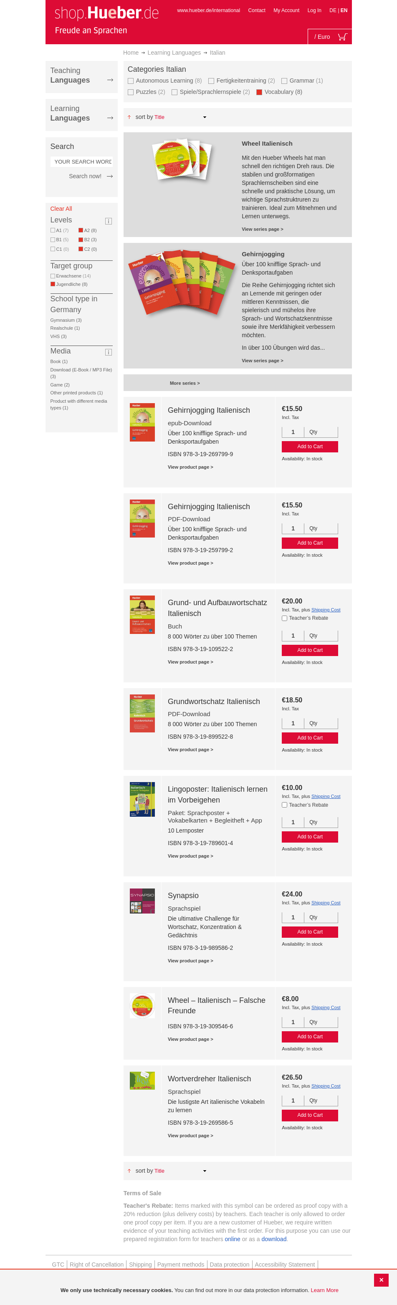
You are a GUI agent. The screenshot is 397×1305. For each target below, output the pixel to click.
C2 (92, 249)
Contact (257, 10)
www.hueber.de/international (208, 10)
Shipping (140, 1264)
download (274, 1239)
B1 (62, 239)
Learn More (325, 1290)
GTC (58, 1264)
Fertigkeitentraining (246, 80)
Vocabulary (285, 91)
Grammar (306, 80)
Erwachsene (73, 275)
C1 (62, 249)
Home (131, 52)
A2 (92, 230)
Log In (314, 10)
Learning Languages (174, 52)
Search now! (85, 176)
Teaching (70, 75)
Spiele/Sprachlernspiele (215, 91)
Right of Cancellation (97, 1264)
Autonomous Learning (169, 80)
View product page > (190, 466)
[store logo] (106, 20)
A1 (62, 230)
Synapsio (183, 895)
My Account (286, 10)
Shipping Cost (326, 609)
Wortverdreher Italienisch (209, 1079)
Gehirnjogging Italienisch (209, 410)
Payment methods (181, 1264)
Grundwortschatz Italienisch (214, 701)
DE (333, 10)
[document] (199, 1291)
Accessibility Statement (285, 1264)
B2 (92, 239)
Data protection (230, 1264)
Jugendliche (73, 284)
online (232, 1239)
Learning (70, 113)
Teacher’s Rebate (309, 618)
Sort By (144, 117)
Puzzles (150, 91)
